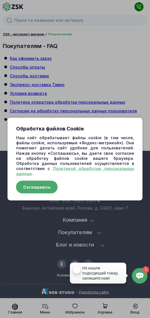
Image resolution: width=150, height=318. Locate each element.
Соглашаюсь (37, 186)
